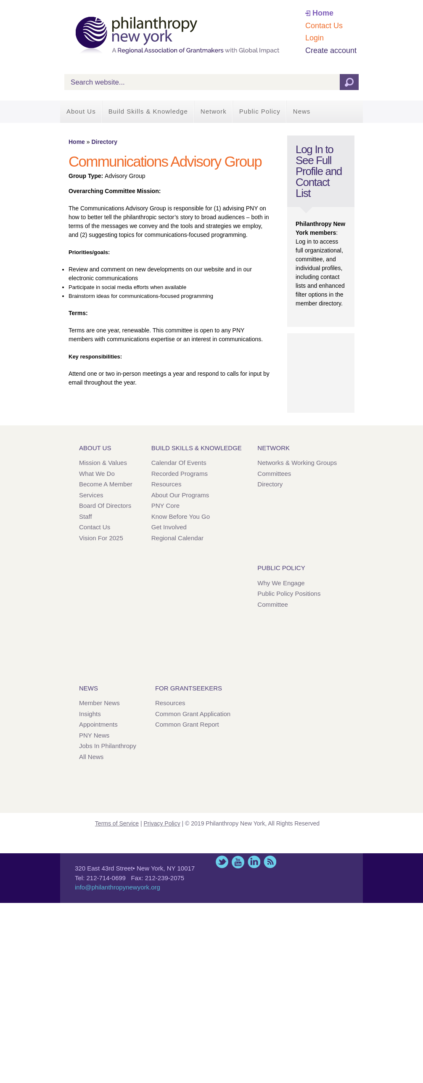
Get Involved (169, 527)
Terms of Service (117, 823)
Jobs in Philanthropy (107, 745)
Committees (274, 473)
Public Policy (259, 111)
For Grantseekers (188, 688)
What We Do (97, 473)
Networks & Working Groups (297, 462)
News (302, 111)
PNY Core (165, 505)
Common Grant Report (187, 724)
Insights (90, 713)
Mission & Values (103, 462)
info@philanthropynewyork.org (117, 887)
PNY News (94, 735)
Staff (85, 516)
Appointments (98, 724)
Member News (99, 702)
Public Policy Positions (288, 593)
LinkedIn (254, 861)
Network (214, 111)
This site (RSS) (270, 861)
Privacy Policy (162, 823)
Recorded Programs (179, 473)
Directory (104, 141)
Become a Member (105, 484)
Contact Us (324, 25)
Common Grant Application (192, 713)
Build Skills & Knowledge (148, 111)
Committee (272, 604)
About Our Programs (180, 495)
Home (322, 13)
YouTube (238, 861)
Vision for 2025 (101, 538)
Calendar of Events (178, 462)
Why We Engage (280, 583)
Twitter (222, 861)
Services (91, 495)
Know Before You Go (180, 516)
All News (91, 756)
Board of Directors (105, 505)
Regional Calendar (177, 538)
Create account (331, 50)
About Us (81, 111)
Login (314, 38)
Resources (166, 484)
